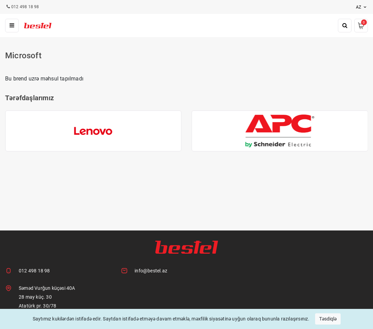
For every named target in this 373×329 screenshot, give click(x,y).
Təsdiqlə (328, 318)
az (362, 7)
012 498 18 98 (34, 270)
